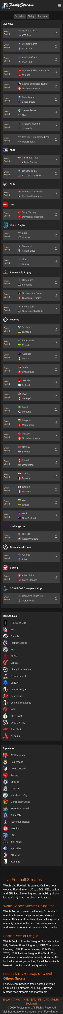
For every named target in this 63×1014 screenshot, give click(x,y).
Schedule (20, 16)
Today (31, 16)
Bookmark (31, 1003)
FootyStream (51, 1011)
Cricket (17, 999)
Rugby (55, 999)
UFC (46, 999)
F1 (39, 999)
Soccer (6, 999)
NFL (26, 999)
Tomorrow (43, 16)
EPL (33, 999)
